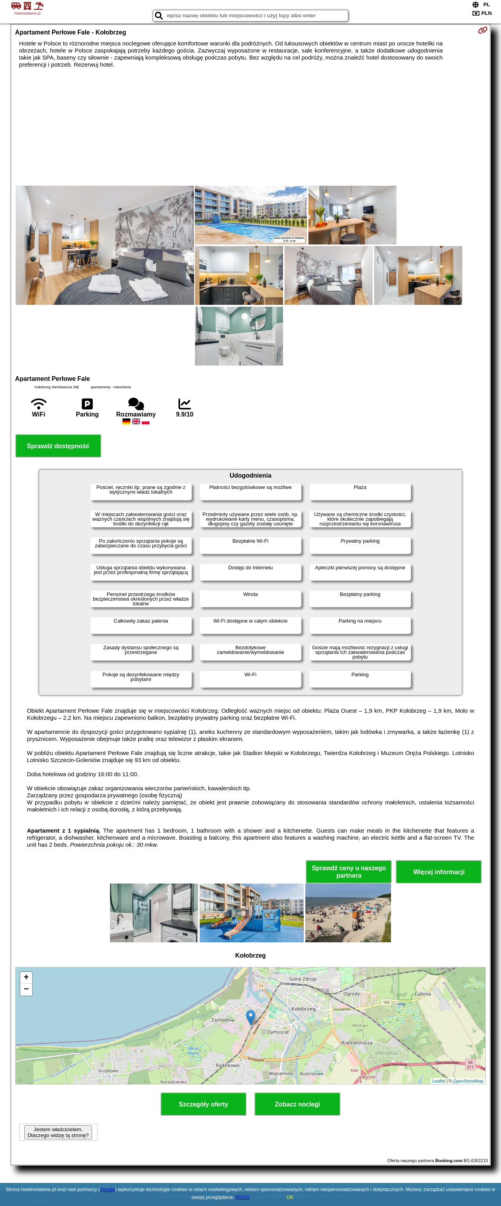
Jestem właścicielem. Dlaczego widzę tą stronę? (57, 1132)
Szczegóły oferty (203, 1104)
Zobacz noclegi (297, 1104)
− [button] (26, 990)
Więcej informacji (439, 872)
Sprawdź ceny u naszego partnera (349, 872)
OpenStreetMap (468, 1081)
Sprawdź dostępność (58, 446)
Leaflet (439, 1081)
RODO (243, 1197)
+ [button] (26, 978)
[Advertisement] (250, 127)
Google (107, 1189)
